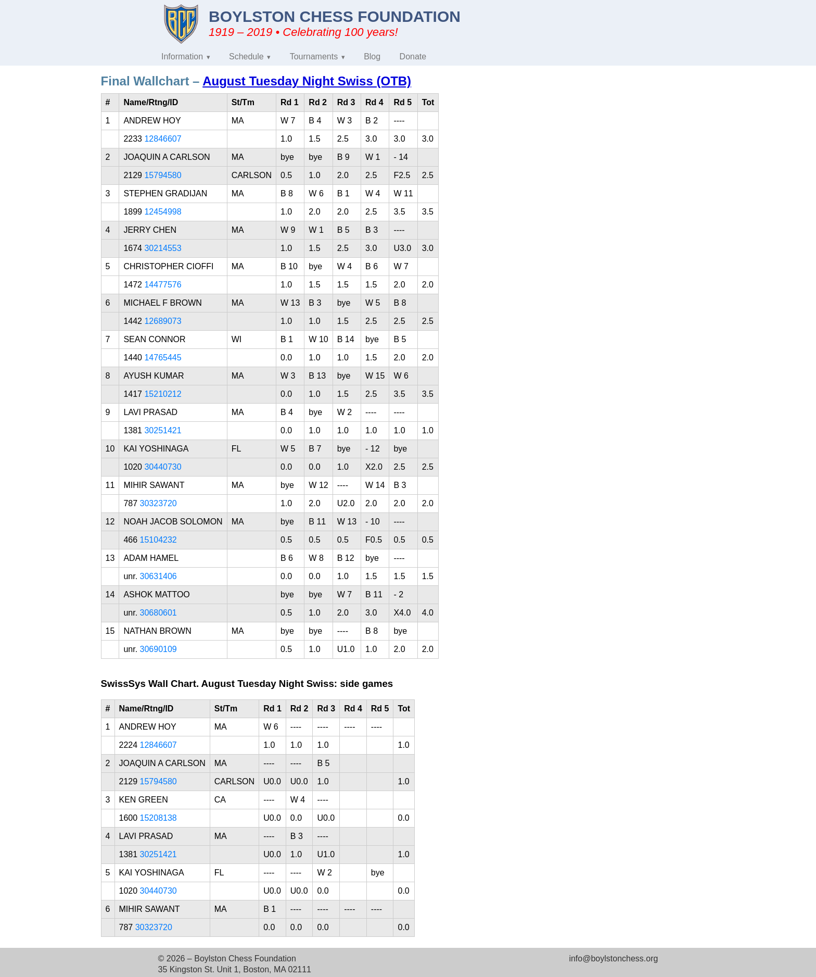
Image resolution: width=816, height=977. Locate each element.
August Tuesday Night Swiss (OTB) (306, 81)
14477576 (162, 284)
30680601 (158, 612)
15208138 (158, 817)
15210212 (162, 394)
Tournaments (314, 56)
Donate (413, 56)
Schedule (246, 56)
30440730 (162, 466)
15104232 (158, 539)
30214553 (162, 248)
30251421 (162, 430)
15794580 (162, 175)
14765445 (162, 357)
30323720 (158, 503)
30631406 (158, 576)
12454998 (162, 211)
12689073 (162, 321)
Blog (372, 56)
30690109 (158, 649)
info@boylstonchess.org (613, 958)
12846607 (162, 138)
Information (182, 56)
